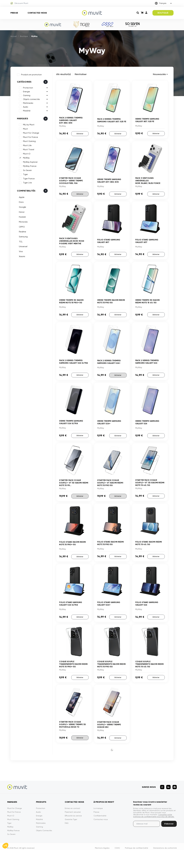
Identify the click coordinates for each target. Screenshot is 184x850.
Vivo (20, 251)
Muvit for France (14, 809)
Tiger (24, 174)
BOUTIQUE (163, 12)
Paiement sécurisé (73, 809)
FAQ (66, 820)
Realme (21, 231)
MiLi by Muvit (28, 124)
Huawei (21, 216)
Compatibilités (25, 190)
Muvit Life (26, 145)
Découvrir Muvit (19, 3)
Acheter (79, 133)
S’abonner (169, 821)
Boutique (24, 36)
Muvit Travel (27, 149)
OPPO (21, 226)
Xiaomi (21, 255)
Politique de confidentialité (136, 845)
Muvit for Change (14, 805)
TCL (20, 241)
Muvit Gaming (28, 140)
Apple (21, 196)
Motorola (22, 221)
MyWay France (29, 165)
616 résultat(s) (63, 74)
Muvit (24, 128)
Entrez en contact (72, 805)
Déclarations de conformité (165, 845)
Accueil (13, 36)
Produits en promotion (30, 74)
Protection (27, 87)
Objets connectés (30, 98)
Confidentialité (100, 812)
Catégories (23, 81)
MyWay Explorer (29, 161)
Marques (21, 117)
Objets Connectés (44, 827)
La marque (98, 805)
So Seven (26, 169)
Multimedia (27, 102)
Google (21, 206)
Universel (22, 246)
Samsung (22, 236)
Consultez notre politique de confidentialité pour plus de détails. (153, 812)
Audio (24, 106)
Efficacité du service (73, 812)
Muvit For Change (30, 132)
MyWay (25, 157)
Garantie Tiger (71, 816)
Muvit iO (26, 153)
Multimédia (40, 820)
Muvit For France (29, 136)
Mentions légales (102, 845)
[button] (5, 846)
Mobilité (26, 110)
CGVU (117, 845)
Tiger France (28, 178)
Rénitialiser (81, 74)
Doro (20, 201)
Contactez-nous (37, 13)
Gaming (26, 95)
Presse (14, 13)
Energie (25, 91)
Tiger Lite (26, 182)
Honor (21, 211)
